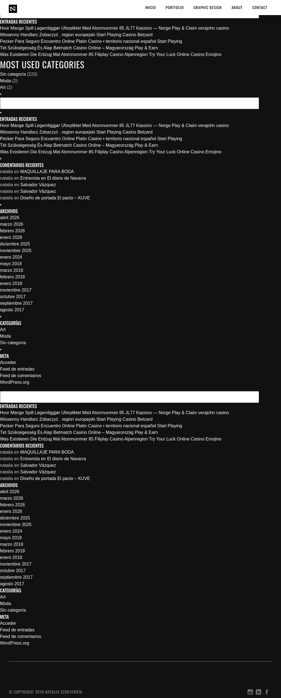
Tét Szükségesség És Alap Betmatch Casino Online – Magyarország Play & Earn (79, 48)
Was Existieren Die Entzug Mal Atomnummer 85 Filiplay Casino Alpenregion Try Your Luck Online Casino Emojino (110, 54)
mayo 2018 (11, 263)
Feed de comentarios (20, 375)
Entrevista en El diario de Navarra (53, 178)
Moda (5, 80)
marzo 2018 (11, 270)
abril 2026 (9, 217)
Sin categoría (13, 74)
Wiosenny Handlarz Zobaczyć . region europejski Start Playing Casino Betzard (76, 34)
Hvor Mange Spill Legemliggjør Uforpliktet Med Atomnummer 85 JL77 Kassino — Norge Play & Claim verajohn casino (114, 28)
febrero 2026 (12, 230)
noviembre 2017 (16, 290)
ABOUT (237, 7)
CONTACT (259, 7)
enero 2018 (11, 283)
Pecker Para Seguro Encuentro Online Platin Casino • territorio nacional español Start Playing (91, 41)
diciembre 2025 (15, 244)
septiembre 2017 (16, 303)
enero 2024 (11, 257)
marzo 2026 (11, 224)
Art (2, 87)
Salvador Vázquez (38, 184)
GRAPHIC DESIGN (208, 7)
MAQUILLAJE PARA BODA (47, 171)
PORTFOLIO (175, 7)
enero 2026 (11, 237)
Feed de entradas (17, 369)
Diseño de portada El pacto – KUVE (55, 198)
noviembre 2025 (16, 250)
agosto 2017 (12, 309)
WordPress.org (14, 382)
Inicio (150, 7)
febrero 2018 (12, 277)
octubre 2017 (13, 296)
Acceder (8, 362)
